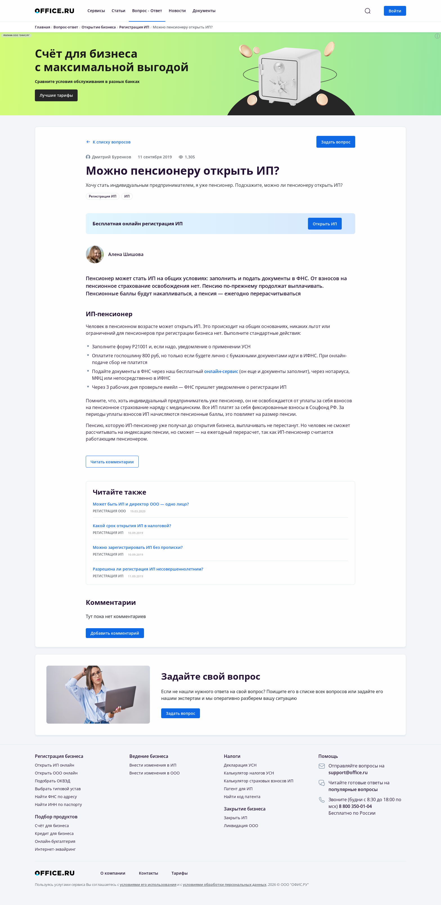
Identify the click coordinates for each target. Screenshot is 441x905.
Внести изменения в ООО (154, 773)
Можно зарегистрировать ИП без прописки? (138, 547)
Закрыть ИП (235, 817)
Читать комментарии (112, 461)
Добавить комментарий (115, 633)
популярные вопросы (353, 789)
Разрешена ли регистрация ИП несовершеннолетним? (148, 569)
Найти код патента (242, 796)
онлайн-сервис (221, 371)
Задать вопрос (335, 142)
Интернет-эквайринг (55, 849)
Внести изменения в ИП (152, 765)
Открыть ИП (325, 223)
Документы (204, 10)
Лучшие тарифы (56, 95)
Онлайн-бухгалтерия (55, 841)
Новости (177, 10)
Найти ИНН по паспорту (58, 804)
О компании (112, 873)
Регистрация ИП (102, 196)
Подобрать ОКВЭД (52, 780)
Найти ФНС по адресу (56, 796)
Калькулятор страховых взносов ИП (258, 780)
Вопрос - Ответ (147, 10)
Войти (395, 11)
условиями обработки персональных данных (224, 884)
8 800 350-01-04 (355, 806)
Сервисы (96, 10)
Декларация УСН (240, 765)
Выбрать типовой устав (58, 788)
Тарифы (180, 873)
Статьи (118, 10)
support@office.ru (348, 772)
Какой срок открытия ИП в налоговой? (132, 525)
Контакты (148, 873)
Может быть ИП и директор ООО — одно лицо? (141, 504)
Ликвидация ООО (241, 825)
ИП (127, 196)
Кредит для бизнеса (54, 833)
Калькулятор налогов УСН (249, 773)
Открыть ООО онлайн (56, 773)
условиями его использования (148, 884)
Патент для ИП (238, 788)
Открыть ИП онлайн (54, 765)
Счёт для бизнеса (52, 825)
